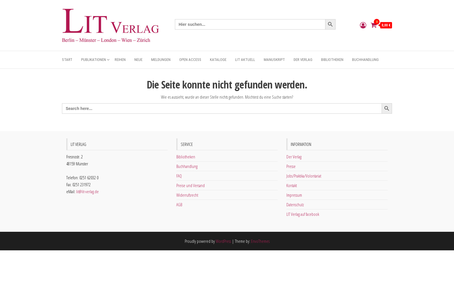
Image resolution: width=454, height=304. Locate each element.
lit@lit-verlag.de (87, 191)
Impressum (294, 195)
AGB (179, 204)
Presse (291, 166)
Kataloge (218, 59)
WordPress (223, 241)
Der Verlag (303, 59)
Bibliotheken (332, 59)
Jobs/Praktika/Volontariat (303, 176)
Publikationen (93, 59)
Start (67, 59)
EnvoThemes (260, 241)
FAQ (179, 176)
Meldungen (161, 59)
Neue (138, 59)
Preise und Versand (190, 185)
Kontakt (291, 185)
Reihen (120, 59)
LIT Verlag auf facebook (302, 214)
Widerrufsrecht (187, 195)
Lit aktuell (245, 59)
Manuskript (274, 59)
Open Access (190, 59)
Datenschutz (295, 204)
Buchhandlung (365, 59)
